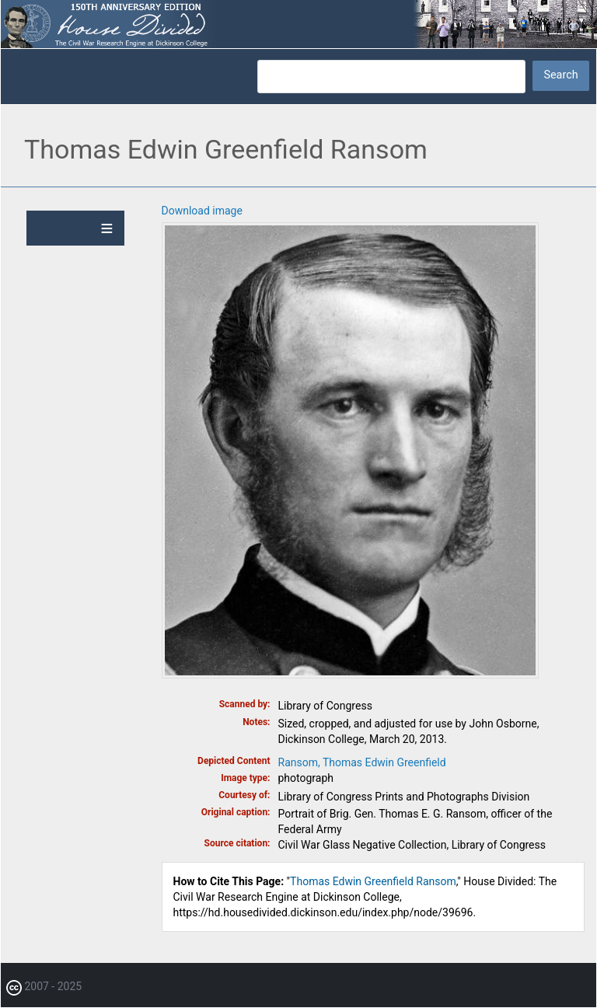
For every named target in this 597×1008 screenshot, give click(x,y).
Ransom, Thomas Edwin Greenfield (362, 762)
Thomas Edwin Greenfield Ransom (373, 881)
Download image (202, 210)
